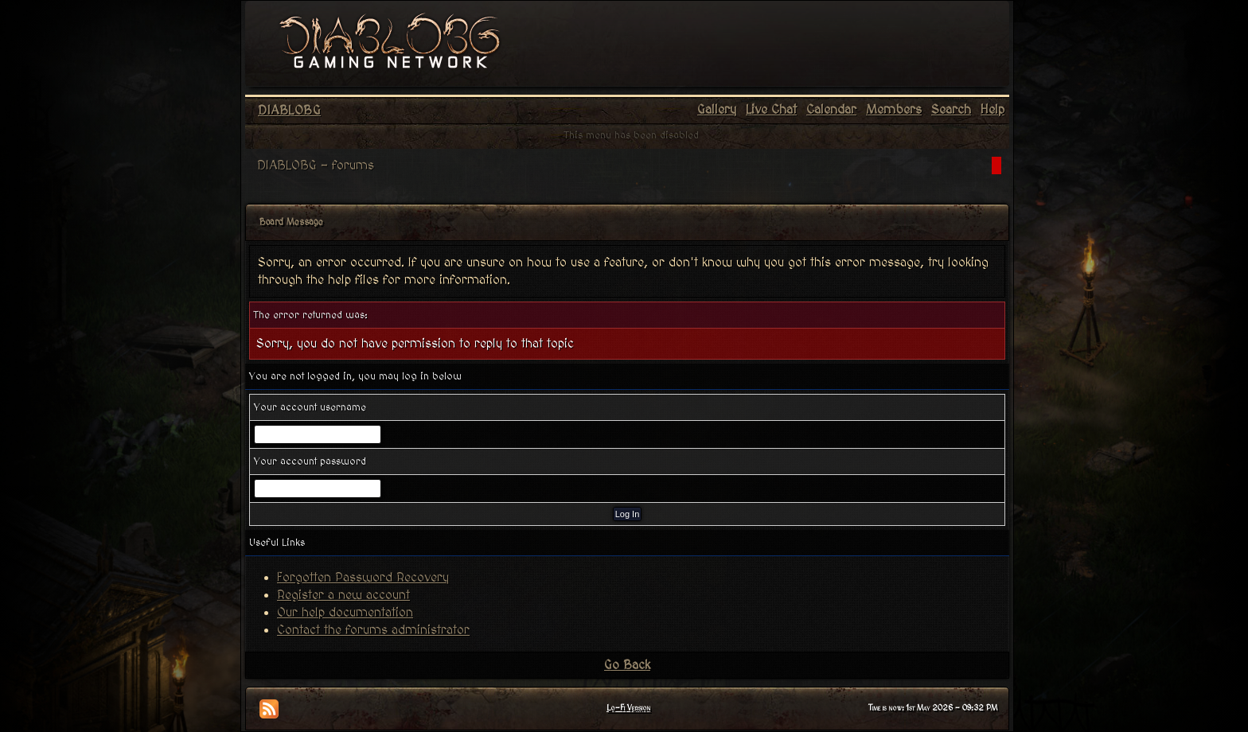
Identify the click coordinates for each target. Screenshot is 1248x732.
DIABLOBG (289, 110)
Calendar (831, 110)
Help (992, 110)
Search (951, 110)
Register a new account (343, 595)
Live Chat (771, 110)
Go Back (627, 665)
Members (894, 110)
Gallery (716, 110)
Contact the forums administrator (373, 630)
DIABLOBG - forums (315, 165)
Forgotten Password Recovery (363, 577)
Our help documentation (345, 612)
